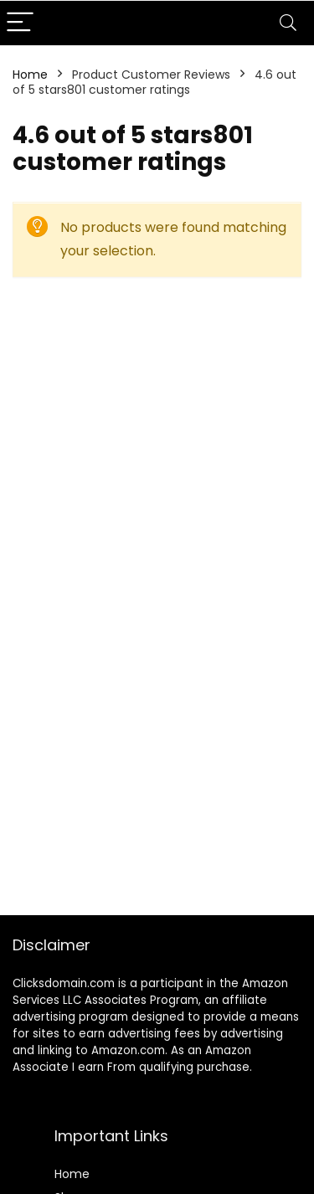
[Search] (288, 23)
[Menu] (20, 23)
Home (30, 74)
